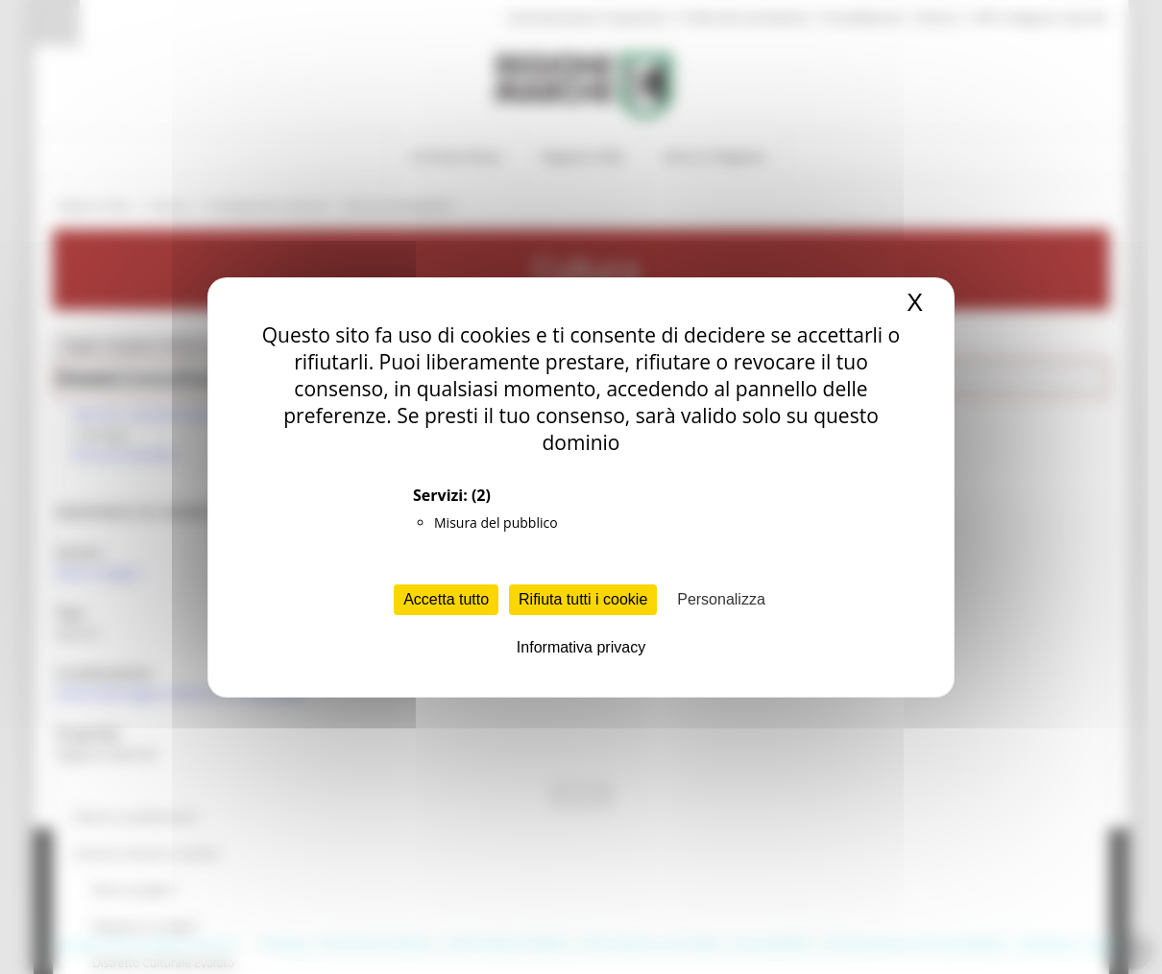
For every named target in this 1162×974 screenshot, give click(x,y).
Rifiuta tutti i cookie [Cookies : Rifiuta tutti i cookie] (583, 599)
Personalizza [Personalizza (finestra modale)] (721, 599)
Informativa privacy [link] (581, 647)
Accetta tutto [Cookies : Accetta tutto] (446, 599)
